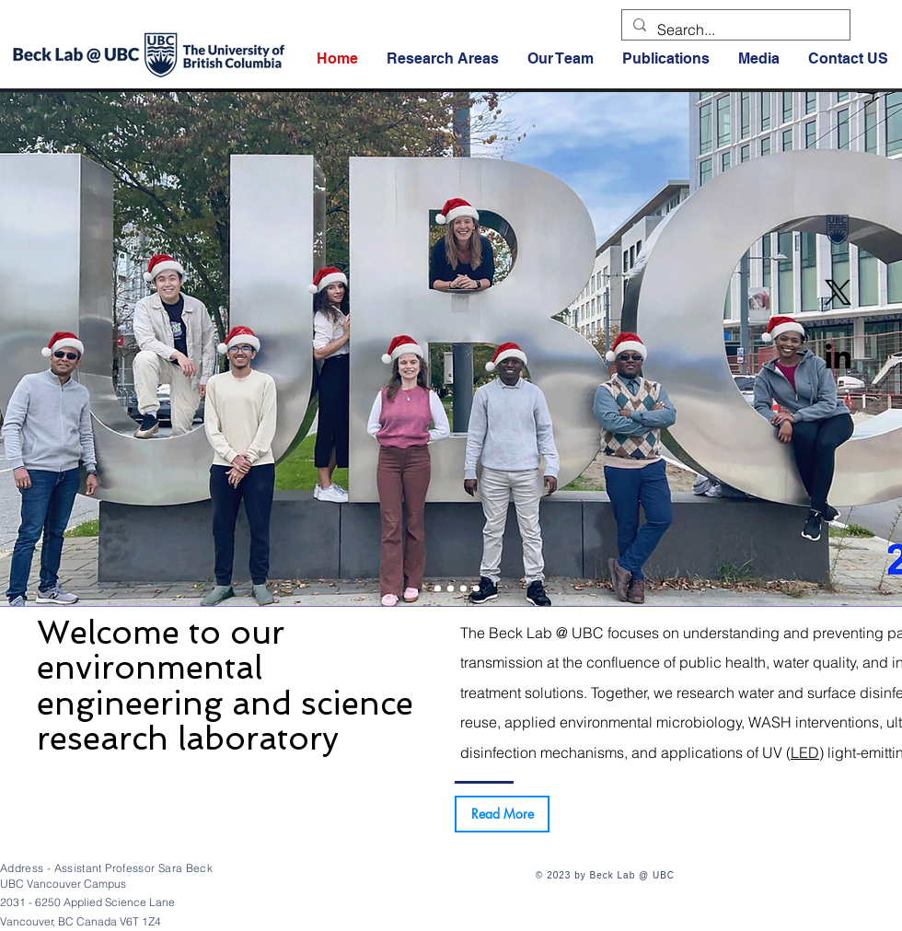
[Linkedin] (838, 356)
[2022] (463, 589)
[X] (838, 292)
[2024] (437, 589)
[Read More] (502, 814)
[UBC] (838, 229)
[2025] (425, 589)
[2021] (476, 589)
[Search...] (734, 30)
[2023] (450, 589)
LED (805, 752)
